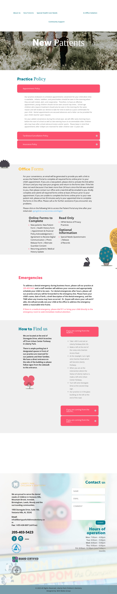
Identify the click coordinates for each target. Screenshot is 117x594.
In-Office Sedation (89, 13)
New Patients (29, 13)
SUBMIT (100, 522)
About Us (17, 13)
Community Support (57, 21)
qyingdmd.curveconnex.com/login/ (48, 211)
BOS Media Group (64, 591)
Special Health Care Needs (47, 13)
